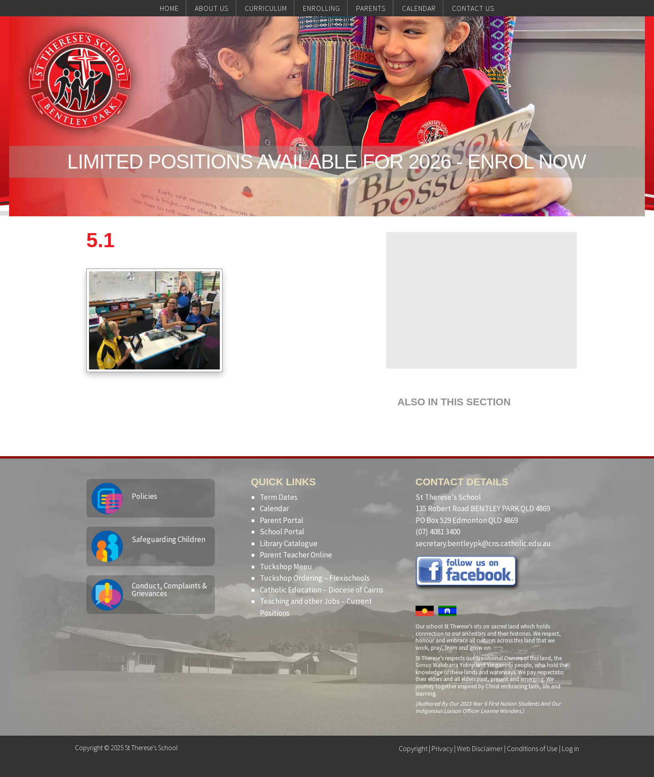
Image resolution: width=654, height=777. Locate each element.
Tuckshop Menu (286, 567)
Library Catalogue (288, 543)
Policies (144, 496)
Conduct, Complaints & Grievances (169, 589)
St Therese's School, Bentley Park (80, 80)
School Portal (282, 532)
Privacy (442, 748)
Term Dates (278, 497)
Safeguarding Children (168, 539)
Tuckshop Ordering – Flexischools (315, 578)
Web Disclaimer (480, 748)
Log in (570, 748)
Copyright (413, 748)
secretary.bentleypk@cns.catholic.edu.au (483, 543)
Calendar (274, 508)
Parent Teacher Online (296, 555)
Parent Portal (281, 520)
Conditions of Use (532, 748)
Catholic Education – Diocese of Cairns (321, 590)
